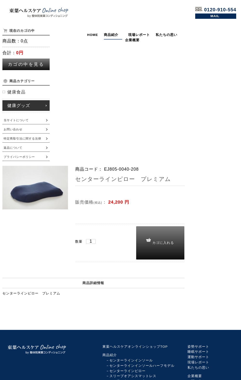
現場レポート (139, 35)
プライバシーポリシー (19, 157)
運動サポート (198, 357)
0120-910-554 (215, 9)
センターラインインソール (131, 360)
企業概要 (132, 40)
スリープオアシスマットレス (132, 376)
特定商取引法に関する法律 (22, 138)
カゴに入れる (163, 243)
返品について (13, 147)
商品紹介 (111, 35)
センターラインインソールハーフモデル (141, 365)
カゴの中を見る (26, 64)
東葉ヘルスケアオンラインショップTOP (135, 346)
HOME (92, 35)
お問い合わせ (215, 16)
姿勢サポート (198, 346)
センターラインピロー (127, 371)
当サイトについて (16, 120)
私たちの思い (166, 35)
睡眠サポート (198, 351)
